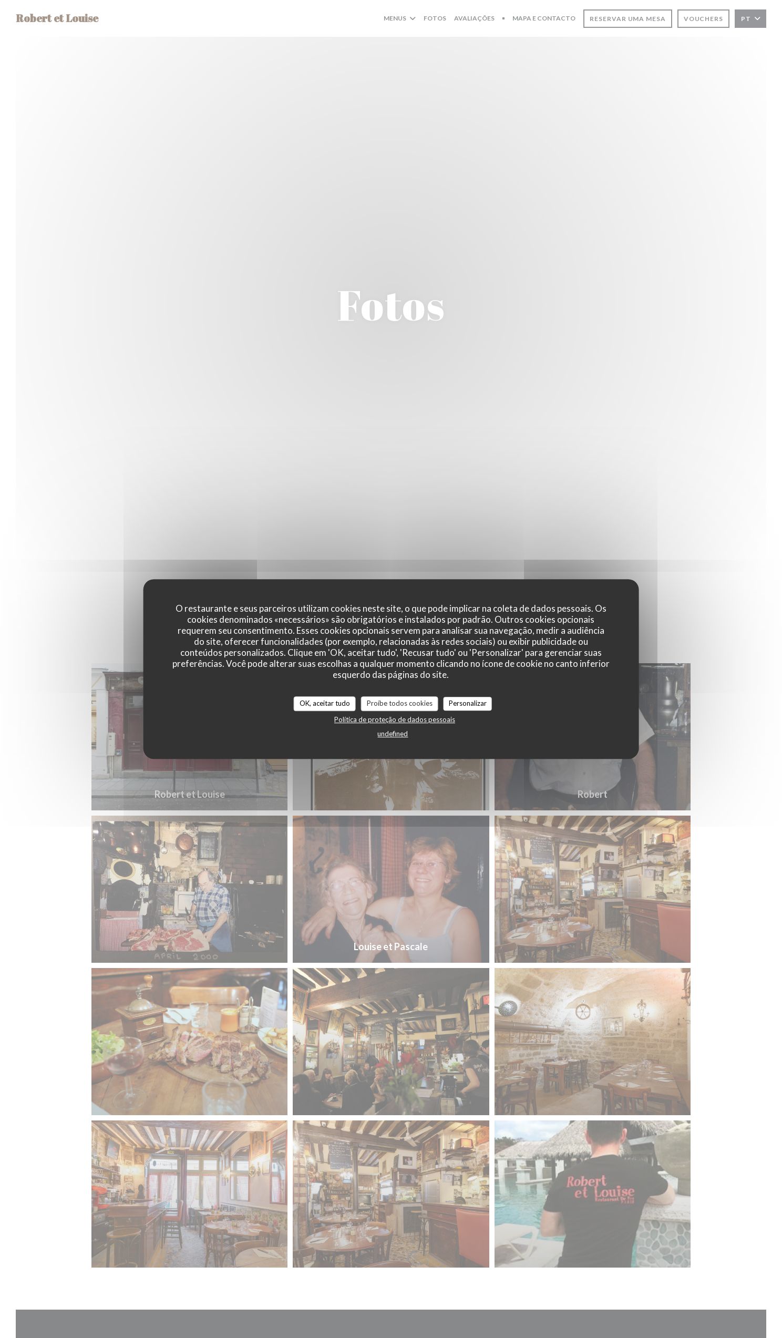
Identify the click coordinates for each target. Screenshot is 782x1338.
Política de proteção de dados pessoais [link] (394, 719)
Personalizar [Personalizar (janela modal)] (468, 703)
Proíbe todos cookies (400, 703)
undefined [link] (392, 733)
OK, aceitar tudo (325, 703)
